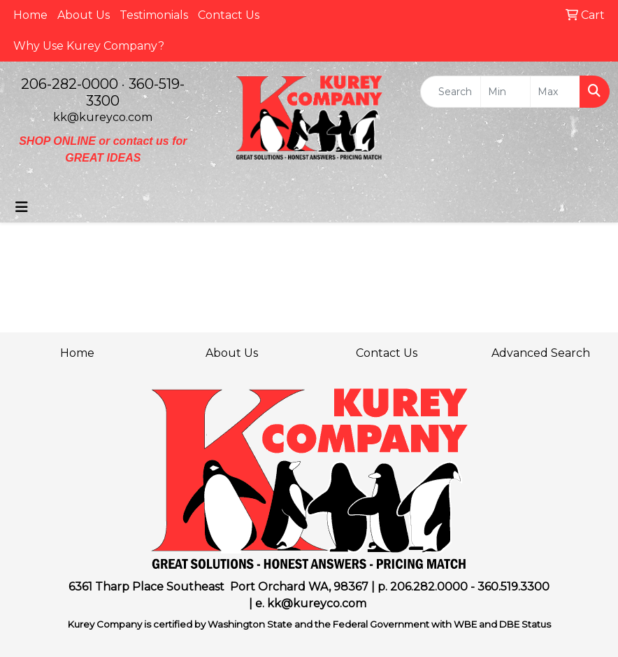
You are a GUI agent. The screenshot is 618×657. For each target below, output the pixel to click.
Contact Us (228, 15)
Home (30, 15)
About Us (83, 15)
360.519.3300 (513, 586)
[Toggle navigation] (21, 207)
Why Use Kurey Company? (88, 45)
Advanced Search (540, 353)
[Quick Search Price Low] (505, 92)
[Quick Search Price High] (555, 92)
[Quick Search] (450, 92)
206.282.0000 (429, 586)
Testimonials (154, 15)
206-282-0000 (69, 84)
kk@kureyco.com (102, 117)
